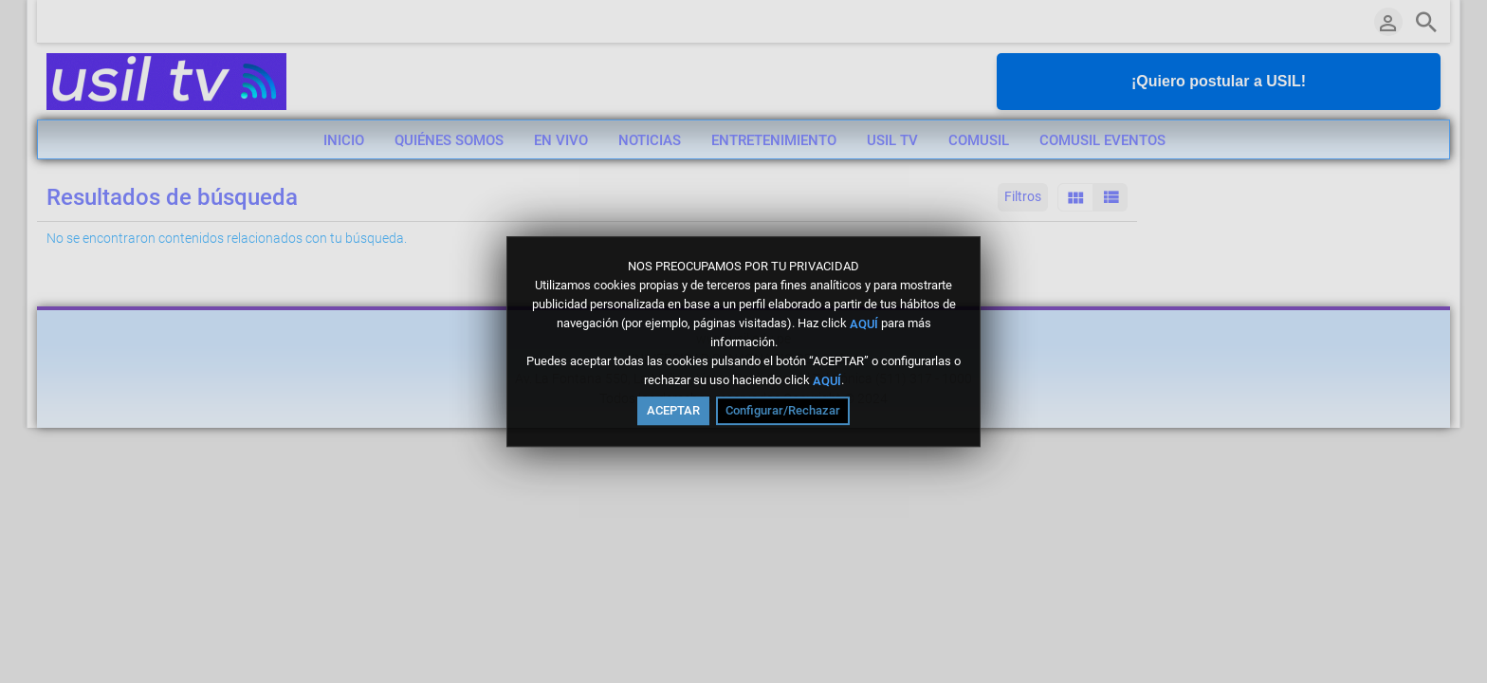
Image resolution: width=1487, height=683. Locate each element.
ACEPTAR (673, 410)
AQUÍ (864, 323)
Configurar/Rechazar (782, 410)
